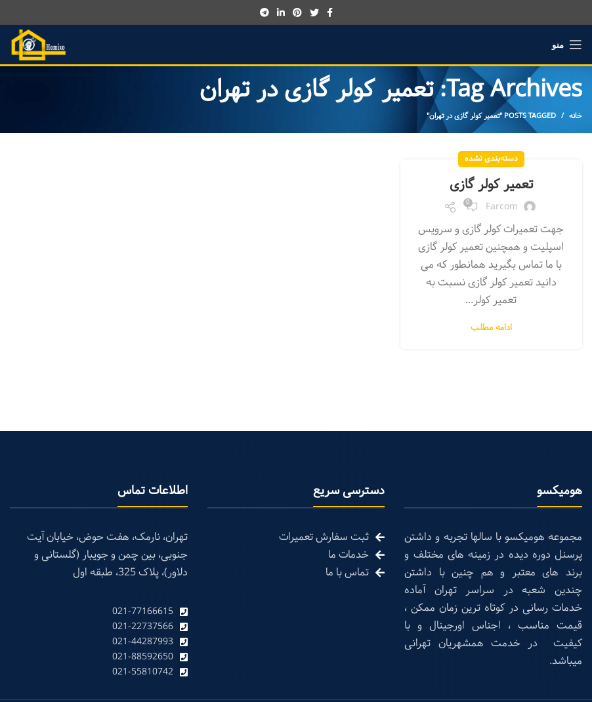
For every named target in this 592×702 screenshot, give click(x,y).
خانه (575, 116)
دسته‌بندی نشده (491, 158)
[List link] (99, 611)
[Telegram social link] (264, 12)
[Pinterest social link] (297, 12)
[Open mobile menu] (567, 44)
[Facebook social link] (330, 12)
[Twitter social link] (314, 12)
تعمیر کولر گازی (491, 185)
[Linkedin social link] (281, 12)
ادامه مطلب (491, 328)
